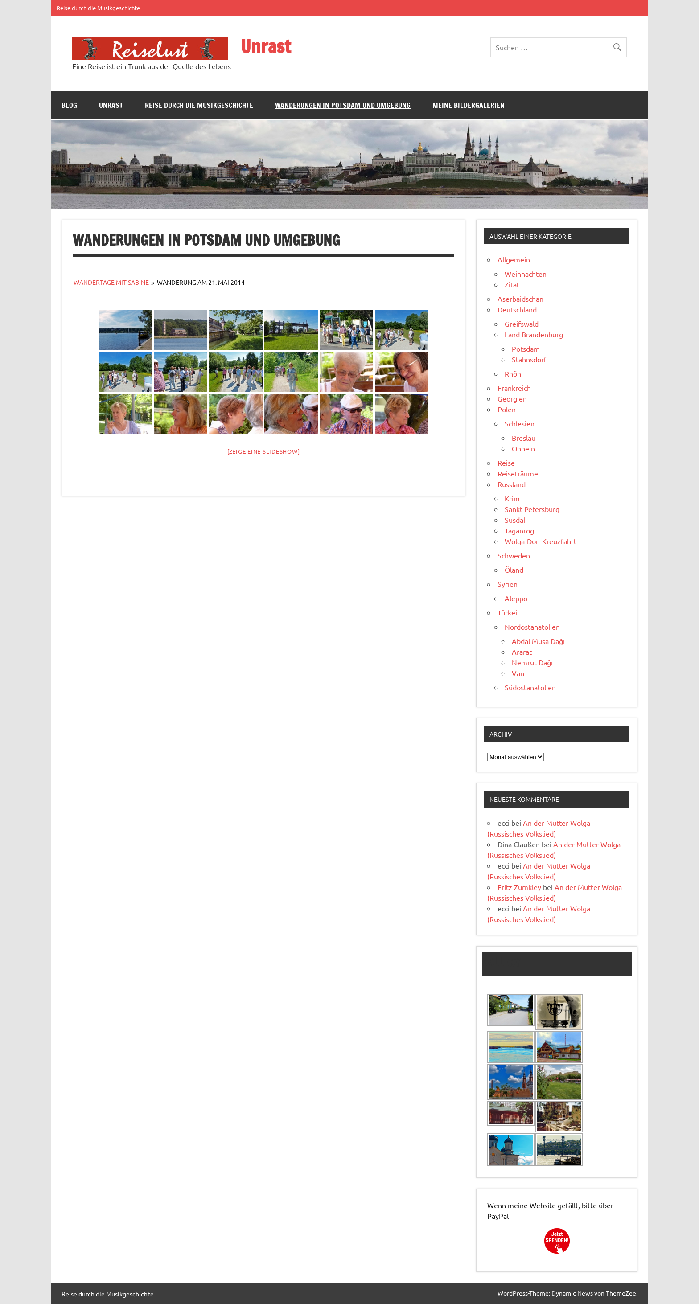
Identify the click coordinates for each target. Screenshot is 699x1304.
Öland (514, 569)
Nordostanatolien (532, 626)
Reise (506, 462)
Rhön (513, 373)
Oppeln (523, 448)
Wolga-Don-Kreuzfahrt (540, 541)
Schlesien (520, 423)
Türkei (507, 612)
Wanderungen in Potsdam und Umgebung (343, 105)
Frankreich (514, 387)
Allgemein (514, 259)
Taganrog (519, 530)
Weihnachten (526, 273)
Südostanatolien (530, 687)
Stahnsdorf (529, 359)
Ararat (522, 651)
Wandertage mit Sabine (111, 282)
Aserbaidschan (520, 298)
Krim (512, 498)
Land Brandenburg (534, 334)
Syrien (508, 583)
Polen (507, 409)
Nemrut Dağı (532, 662)
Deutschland (517, 309)
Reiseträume (518, 473)
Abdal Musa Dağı (538, 640)
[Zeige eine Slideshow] (263, 451)
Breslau (523, 437)
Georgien (512, 398)
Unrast (266, 46)
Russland (512, 484)
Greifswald (522, 323)
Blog (69, 105)
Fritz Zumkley (519, 886)
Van (518, 672)
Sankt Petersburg (532, 508)
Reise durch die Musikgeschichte (98, 8)
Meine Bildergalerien (468, 105)
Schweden (514, 555)
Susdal (515, 519)
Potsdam (526, 348)
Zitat (512, 284)
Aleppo (516, 598)
